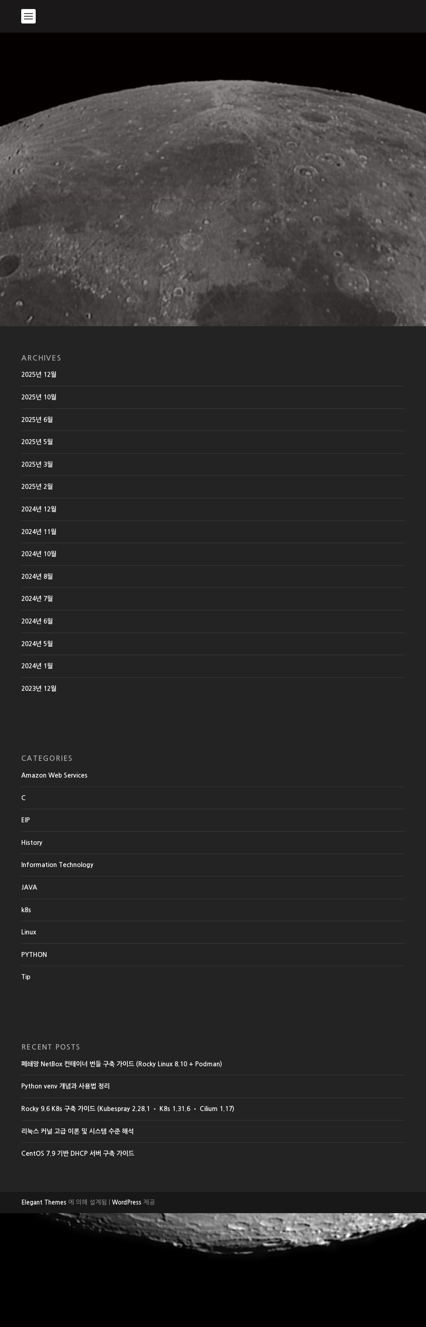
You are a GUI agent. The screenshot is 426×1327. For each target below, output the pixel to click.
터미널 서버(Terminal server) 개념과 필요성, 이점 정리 (81, 209)
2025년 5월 (37, 556)
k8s (26, 1024)
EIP (25, 934)
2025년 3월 (37, 578)
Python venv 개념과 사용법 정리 (65, 1200)
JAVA (29, 1001)
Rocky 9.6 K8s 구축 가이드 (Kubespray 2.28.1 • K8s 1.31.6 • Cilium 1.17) (127, 1222)
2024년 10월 (38, 668)
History (38, 246)
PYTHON (34, 1068)
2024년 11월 (38, 645)
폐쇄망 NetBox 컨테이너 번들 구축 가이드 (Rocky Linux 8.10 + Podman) (121, 1178)
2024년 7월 (37, 713)
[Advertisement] (213, 100)
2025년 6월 (37, 533)
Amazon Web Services (54, 889)
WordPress (126, 1316)
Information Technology (57, 979)
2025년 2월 (37, 601)
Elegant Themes (43, 1316)
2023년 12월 (38, 802)
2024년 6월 (37, 735)
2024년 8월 (37, 690)
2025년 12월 (38, 489)
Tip (25, 1091)
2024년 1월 (37, 780)
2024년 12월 (38, 623)
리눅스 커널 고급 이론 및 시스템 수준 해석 (77, 1245)
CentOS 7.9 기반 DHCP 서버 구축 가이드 (77, 1268)
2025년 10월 (38, 511)
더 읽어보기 (57, 391)
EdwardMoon (47, 236)
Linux (28, 1046)
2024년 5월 (37, 758)
